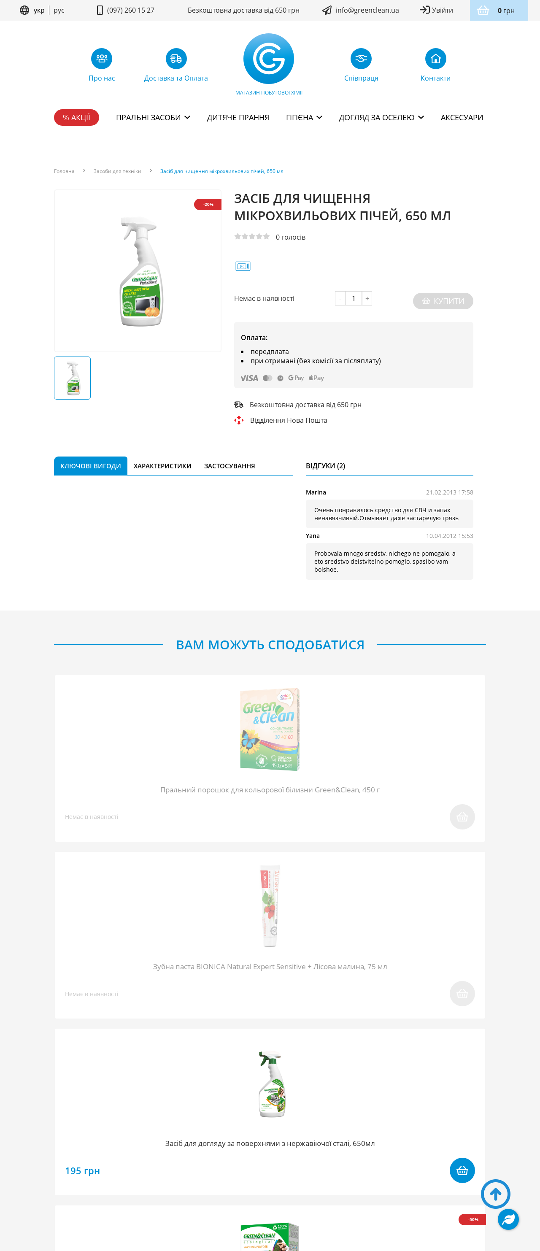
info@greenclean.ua (367, 10)
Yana (313, 531)
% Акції (76, 117)
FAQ (130, 1145)
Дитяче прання (238, 117)
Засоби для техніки (117, 171)
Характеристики (163, 461)
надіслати (378, 1016)
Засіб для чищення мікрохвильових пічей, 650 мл (222, 171)
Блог (103, 1145)
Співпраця (168, 1145)
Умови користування (226, 1180)
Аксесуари (462, 117)
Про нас (68, 1145)
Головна (64, 171)
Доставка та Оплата (315, 1145)
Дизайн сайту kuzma (270, 1205)
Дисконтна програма (399, 1145)
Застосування (229, 461)
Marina (316, 487)
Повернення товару (232, 1145)
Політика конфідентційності (303, 1180)
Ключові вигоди (90, 461)
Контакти (466, 1145)
